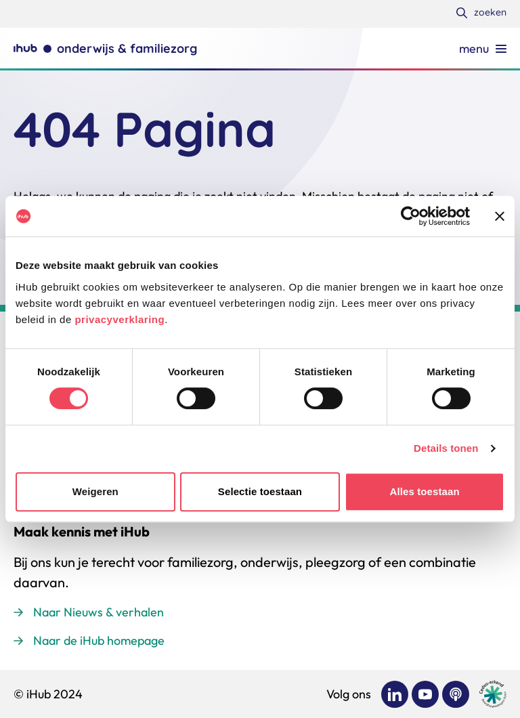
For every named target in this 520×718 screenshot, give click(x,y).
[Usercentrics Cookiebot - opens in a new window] (410, 216)
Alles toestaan (425, 491)
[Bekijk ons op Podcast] (455, 694)
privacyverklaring (119, 319)
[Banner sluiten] (499, 216)
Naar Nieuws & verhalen (98, 612)
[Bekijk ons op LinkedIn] (394, 694)
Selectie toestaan (260, 491)
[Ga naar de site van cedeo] (492, 694)
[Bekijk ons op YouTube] (425, 694)
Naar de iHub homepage (99, 640)
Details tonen (446, 448)
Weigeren (95, 491)
